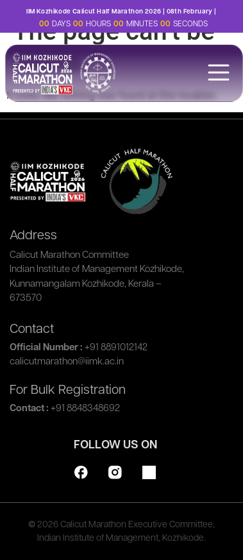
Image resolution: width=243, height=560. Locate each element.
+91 (116, 348)
